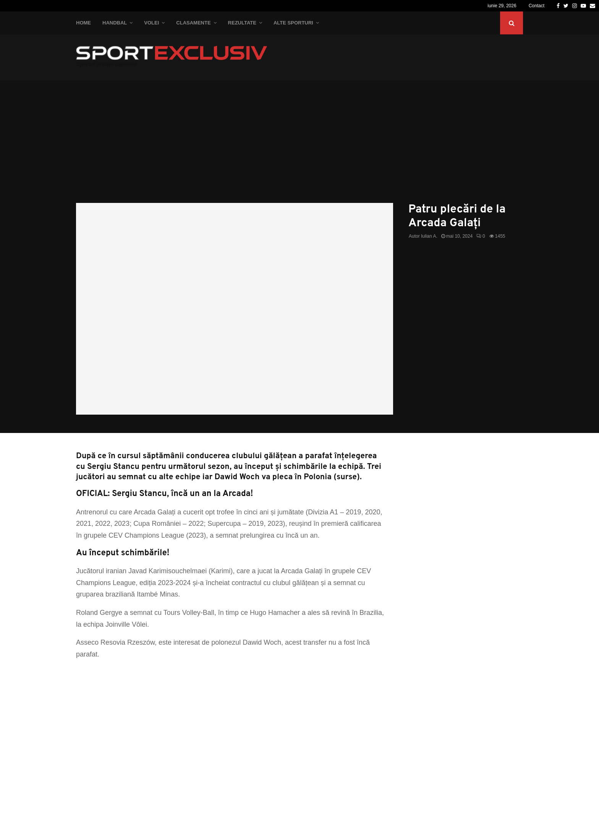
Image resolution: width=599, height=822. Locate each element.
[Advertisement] (299, 145)
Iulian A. (429, 236)
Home (83, 23)
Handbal (114, 23)
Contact (536, 5)
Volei (151, 23)
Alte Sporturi (293, 23)
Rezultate (242, 23)
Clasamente (193, 23)
